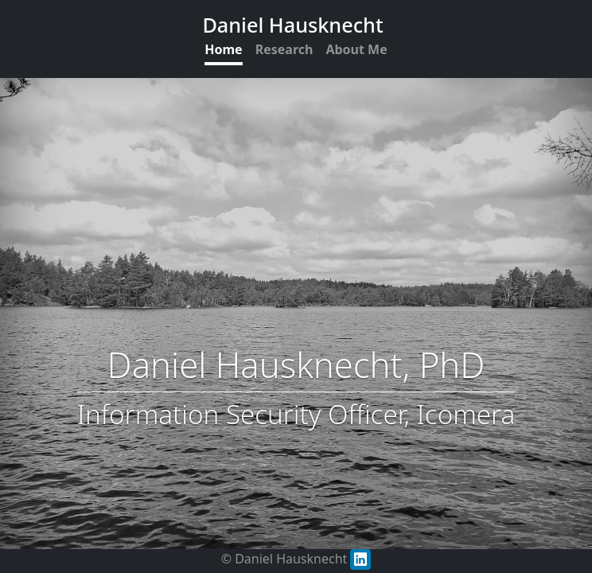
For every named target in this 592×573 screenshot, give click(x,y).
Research (284, 49)
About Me (356, 49)
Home (223, 49)
